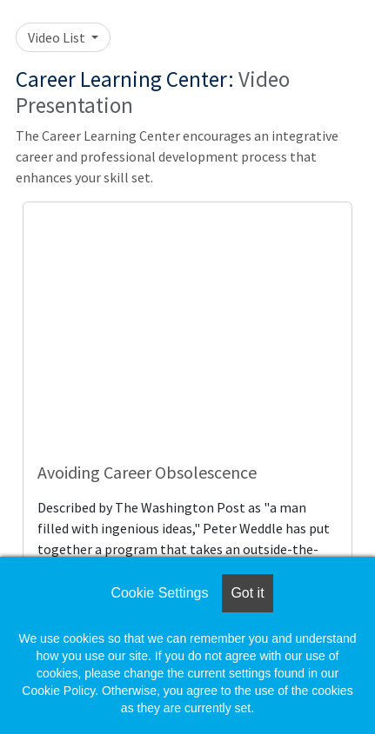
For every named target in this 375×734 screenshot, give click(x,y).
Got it (247, 592)
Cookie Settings (159, 592)
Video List (58, 37)
